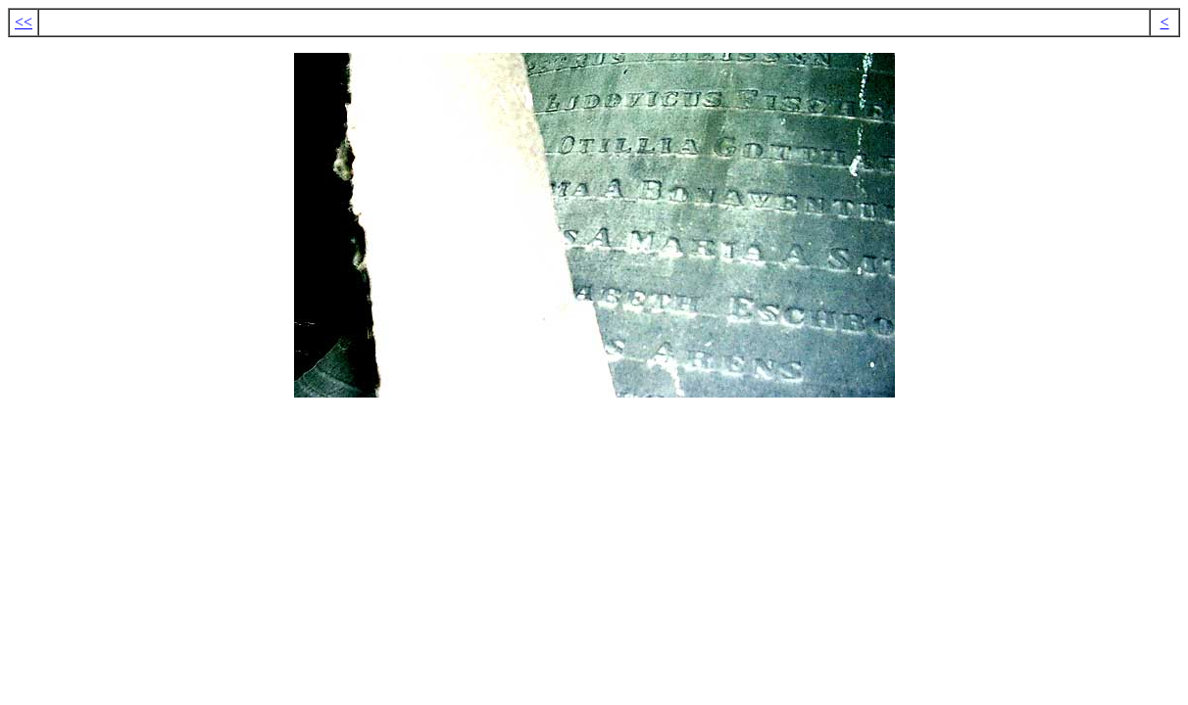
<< (23, 22)
